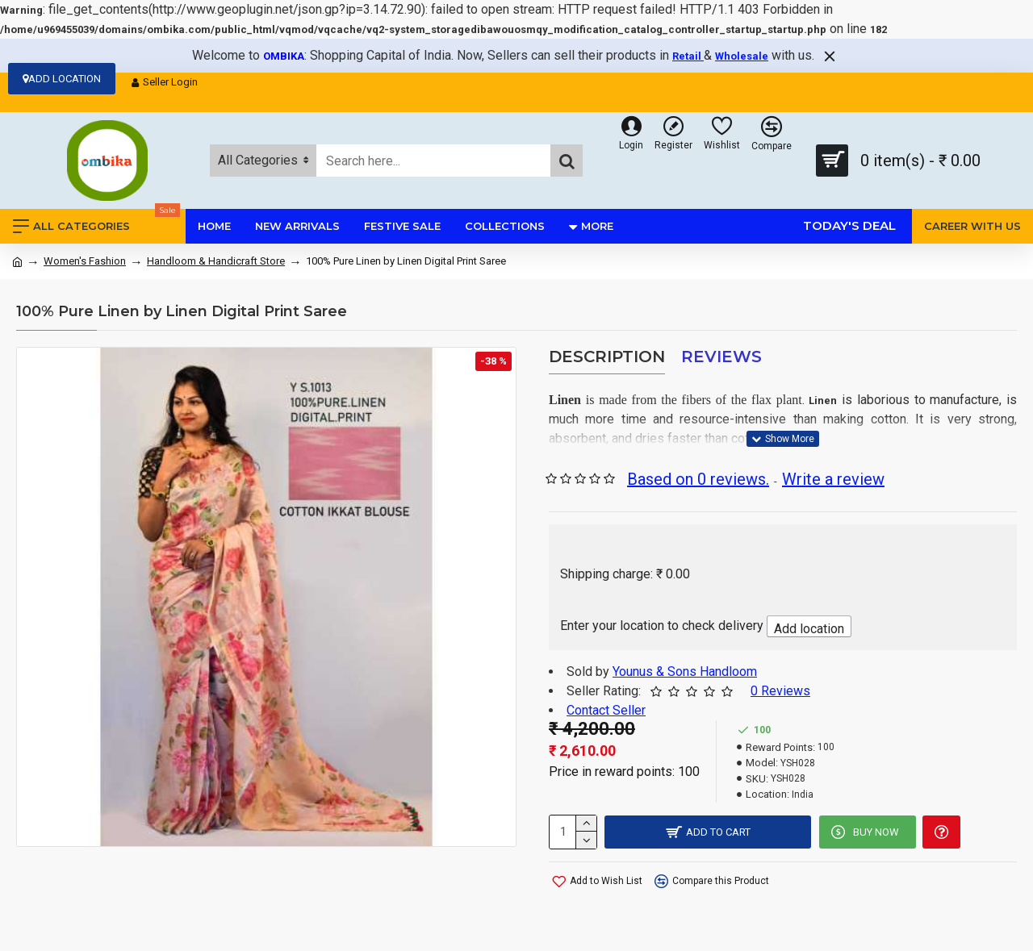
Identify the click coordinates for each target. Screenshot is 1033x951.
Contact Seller (606, 710)
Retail (688, 56)
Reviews (721, 356)
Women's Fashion (85, 261)
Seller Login (165, 82)
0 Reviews (780, 691)
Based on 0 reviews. (698, 479)
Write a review (833, 479)
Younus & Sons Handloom (685, 671)
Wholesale (741, 56)
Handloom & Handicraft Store (216, 261)
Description (607, 356)
